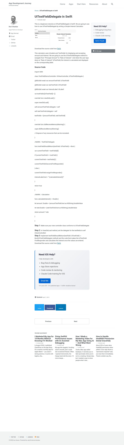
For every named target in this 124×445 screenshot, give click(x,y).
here (64, 53)
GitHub (22, 437)
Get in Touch (99, 41)
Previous (48, 378)
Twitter (13, 437)
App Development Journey (20, 4)
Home (61, 4)
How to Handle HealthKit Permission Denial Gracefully (105, 397)
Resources (92, 4)
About (103, 4)
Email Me (44, 339)
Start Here (80, 4)
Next (76, 378)
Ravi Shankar (14, 27)
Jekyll (30, 440)
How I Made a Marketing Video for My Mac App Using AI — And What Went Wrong (85, 399)
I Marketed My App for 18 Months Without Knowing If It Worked (44, 397)
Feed (40, 437)
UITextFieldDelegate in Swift (53, 17)
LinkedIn (32, 437)
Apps (70, 4)
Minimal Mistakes (38, 440)
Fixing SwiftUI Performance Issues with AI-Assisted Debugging (63, 398)
